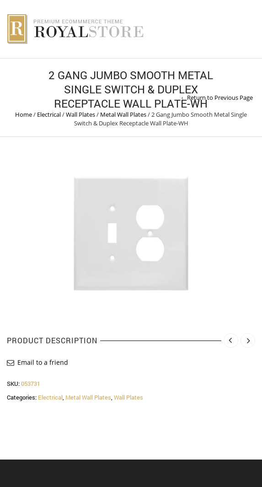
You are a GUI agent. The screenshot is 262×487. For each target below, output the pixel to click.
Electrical (49, 114)
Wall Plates (80, 114)
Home (23, 114)
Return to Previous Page (220, 97)
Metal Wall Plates (123, 114)
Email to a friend (42, 362)
